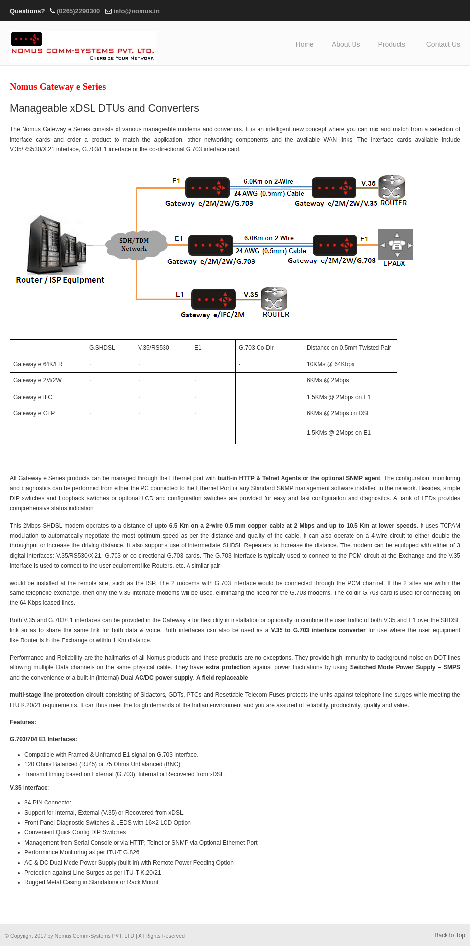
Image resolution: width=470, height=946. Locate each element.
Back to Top (450, 935)
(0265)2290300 (78, 11)
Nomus (83, 43)
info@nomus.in (137, 11)
